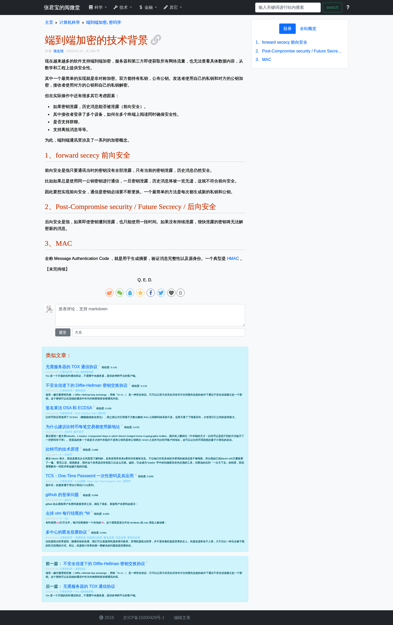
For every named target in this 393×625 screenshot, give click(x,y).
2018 (106, 617)
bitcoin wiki (227, 458)
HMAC (233, 258)
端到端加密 (87, 372)
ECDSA (86, 413)
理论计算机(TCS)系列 (81, 485)
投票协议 (80, 537)
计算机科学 (66, 372)
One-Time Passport (104, 481)
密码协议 (80, 390)
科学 (96, 7)
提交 (62, 332)
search (332, 7)
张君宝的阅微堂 (62, 7)
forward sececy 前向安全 (282, 42)
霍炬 (128, 458)
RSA (94, 413)
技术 (121, 7)
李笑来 (120, 458)
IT (61, 431)
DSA (78, 413)
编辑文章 (181, 617)
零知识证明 (133, 537)
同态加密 (121, 537)
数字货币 (79, 431)
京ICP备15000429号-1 (143, 617)
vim (66, 518)
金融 (146, 7)
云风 (85, 458)
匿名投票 (109, 537)
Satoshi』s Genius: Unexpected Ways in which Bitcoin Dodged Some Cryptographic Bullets (116, 436)
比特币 (68, 431)
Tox (77, 372)
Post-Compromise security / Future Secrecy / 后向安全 (300, 51)
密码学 (102, 413)
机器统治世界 (94, 537)
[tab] (287, 29)
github (68, 499)
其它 (171, 7)
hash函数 (80, 481)
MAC (263, 59)
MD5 (89, 481)
